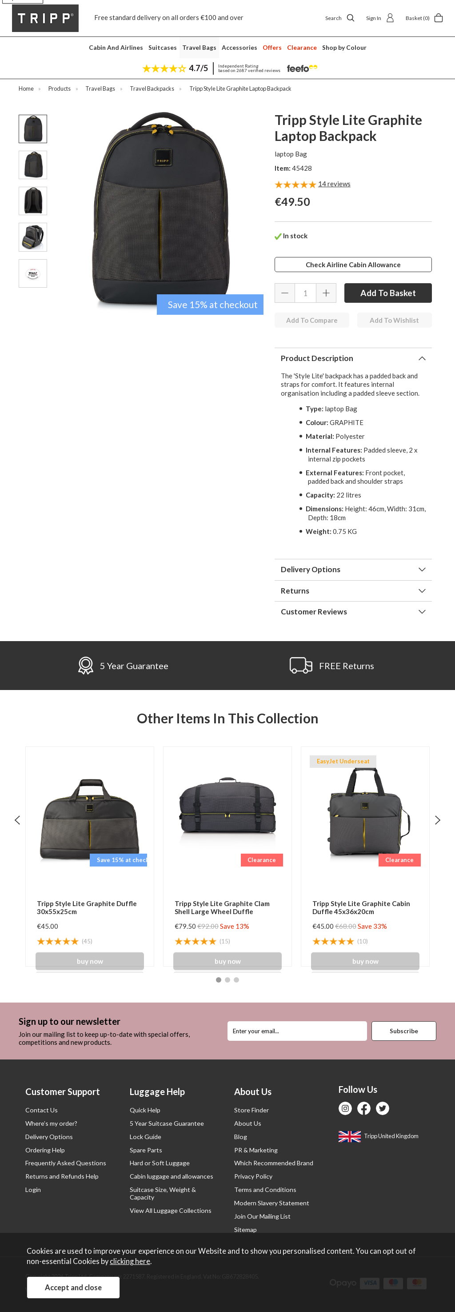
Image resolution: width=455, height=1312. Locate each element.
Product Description (317, 358)
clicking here (130, 1261)
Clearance (302, 47)
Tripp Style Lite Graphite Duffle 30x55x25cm (87, 907)
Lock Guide (145, 1136)
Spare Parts (146, 1150)
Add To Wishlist (394, 320)
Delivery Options (310, 569)
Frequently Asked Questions (65, 1163)
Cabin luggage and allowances (171, 1176)
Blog (240, 1136)
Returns (295, 590)
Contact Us (41, 1110)
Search (340, 17)
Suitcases (162, 47)
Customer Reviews (314, 611)
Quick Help (145, 1110)
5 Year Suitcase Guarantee (167, 1123)
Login (33, 1189)
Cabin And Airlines (116, 47)
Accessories (239, 47)
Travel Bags (199, 47)
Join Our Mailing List (262, 1216)
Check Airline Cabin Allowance (353, 265)
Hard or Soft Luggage (160, 1163)
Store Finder (251, 1110)
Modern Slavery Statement (271, 1203)
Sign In (380, 17)
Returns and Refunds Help (62, 1176)
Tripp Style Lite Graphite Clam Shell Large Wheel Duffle (222, 907)
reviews (334, 184)
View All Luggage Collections (171, 1210)
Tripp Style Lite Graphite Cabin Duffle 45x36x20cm (361, 907)
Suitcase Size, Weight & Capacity (163, 1193)
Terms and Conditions (265, 1189)
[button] (218, 980)
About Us (247, 1123)
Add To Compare (312, 320)
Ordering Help (45, 1150)
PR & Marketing (256, 1150)
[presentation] (17, 819)
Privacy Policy (253, 1176)
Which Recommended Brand (273, 1163)
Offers (272, 47)
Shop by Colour (344, 47)
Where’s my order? (51, 1123)
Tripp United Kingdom (379, 1135)
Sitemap (245, 1229)
